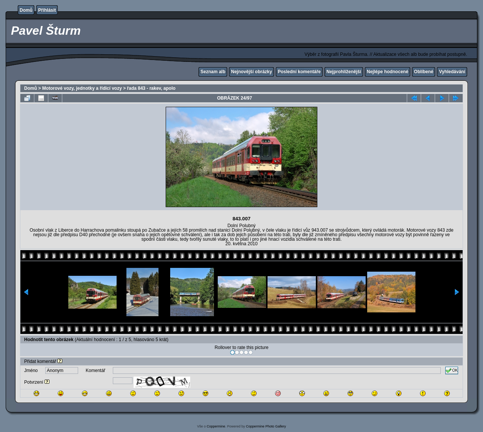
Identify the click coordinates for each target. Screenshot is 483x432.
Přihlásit (47, 10)
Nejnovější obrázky (251, 71)
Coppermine (216, 426)
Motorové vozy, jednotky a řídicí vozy (82, 88)
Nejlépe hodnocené (387, 71)
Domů (26, 10)
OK (452, 370)
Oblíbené (423, 71)
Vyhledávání (452, 71)
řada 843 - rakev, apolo (151, 88)
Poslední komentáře (299, 71)
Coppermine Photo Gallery (266, 426)
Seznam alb (212, 71)
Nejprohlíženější (343, 71)
